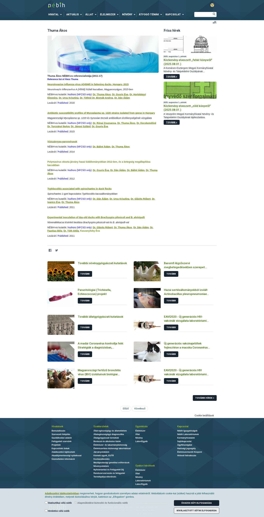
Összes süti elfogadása (196, 503)
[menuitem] (55, 14)
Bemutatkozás (58, 431)
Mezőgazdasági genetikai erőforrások (111, 462)
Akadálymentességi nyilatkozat (66, 455)
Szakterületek (100, 426)
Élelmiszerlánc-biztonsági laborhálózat (112, 448)
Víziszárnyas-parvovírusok (62, 141)
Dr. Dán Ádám (122, 97)
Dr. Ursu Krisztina (68, 97)
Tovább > (171, 76)
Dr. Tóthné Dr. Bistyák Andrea (96, 97)
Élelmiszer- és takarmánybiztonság (110, 445)
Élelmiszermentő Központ (189, 452)
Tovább (85, 274)
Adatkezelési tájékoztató (63, 452)
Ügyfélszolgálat (184, 445)
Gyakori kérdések (145, 465)
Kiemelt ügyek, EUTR (103, 455)
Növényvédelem (101, 466)
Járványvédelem (101, 452)
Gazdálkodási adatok (62, 438)
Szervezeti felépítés (61, 434)
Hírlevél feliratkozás (186, 455)
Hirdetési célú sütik (57, 510)
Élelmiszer (140, 431)
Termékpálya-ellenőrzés (104, 477)
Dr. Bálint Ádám (101, 146)
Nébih (96, 5)
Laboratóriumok (143, 480)
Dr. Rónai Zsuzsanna (104, 123)
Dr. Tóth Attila (71, 230)
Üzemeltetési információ (63, 459)
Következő (139, 408)
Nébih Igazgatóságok (187, 431)
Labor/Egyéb (141, 441)
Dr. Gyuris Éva (120, 94)
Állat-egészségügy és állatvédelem (110, 431)
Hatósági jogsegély (186, 448)
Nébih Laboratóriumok (188, 434)
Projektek (56, 445)
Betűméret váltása (214, 22)
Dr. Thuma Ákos (102, 94)
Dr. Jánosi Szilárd (81, 126)
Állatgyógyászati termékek (106, 438)
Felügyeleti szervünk (62, 441)
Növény (139, 438)
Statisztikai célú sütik (58, 502)
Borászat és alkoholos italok (107, 441)
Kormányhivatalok (186, 438)
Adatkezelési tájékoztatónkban (62, 493)
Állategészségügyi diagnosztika (108, 434)
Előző (126, 408)
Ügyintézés (141, 426)
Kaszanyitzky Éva (90, 230)
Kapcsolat (182, 426)
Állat (137, 434)
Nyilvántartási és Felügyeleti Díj (108, 470)
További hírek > (204, 398)
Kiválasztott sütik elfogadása (197, 510)
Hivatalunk (57, 426)
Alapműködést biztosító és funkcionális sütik (101, 502)
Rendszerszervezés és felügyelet (109, 473)
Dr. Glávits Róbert (141, 198)
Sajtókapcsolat (184, 441)
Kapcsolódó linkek (61, 448)
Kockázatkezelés (101, 459)
